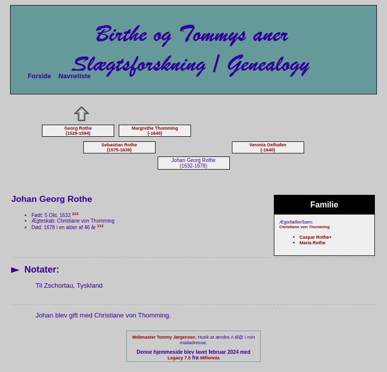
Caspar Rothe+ (316, 237)
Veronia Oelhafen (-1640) (267, 147)
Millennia (210, 357)
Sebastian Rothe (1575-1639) (119, 147)
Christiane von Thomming (304, 227)
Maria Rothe (313, 242)
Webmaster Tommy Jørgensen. (164, 337)
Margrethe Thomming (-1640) (154, 131)
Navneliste (75, 76)
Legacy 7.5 (179, 357)
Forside (39, 76)
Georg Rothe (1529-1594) (78, 131)
